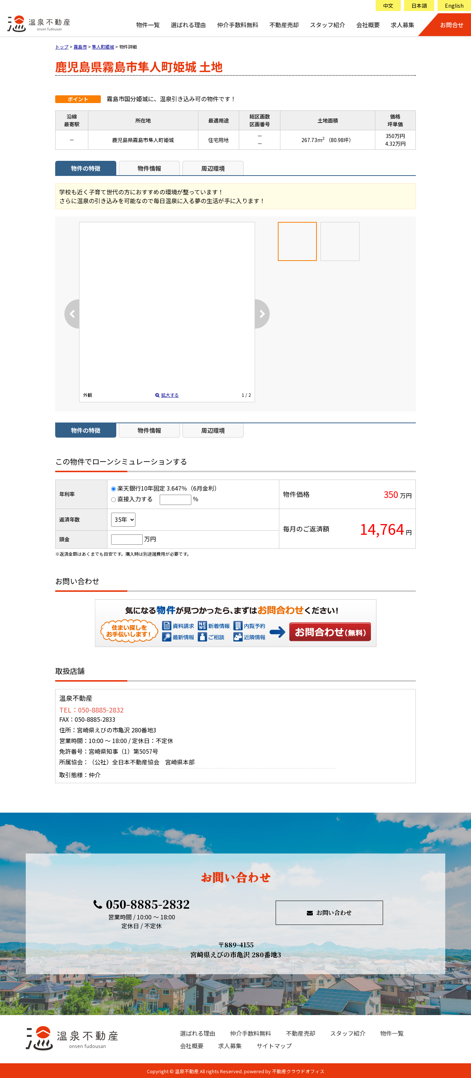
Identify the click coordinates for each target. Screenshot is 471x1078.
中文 (388, 5)
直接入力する (135, 498)
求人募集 (402, 24)
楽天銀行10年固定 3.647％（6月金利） (168, 488)
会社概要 (368, 24)
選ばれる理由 (188, 24)
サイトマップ (274, 1045)
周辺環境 (213, 168)
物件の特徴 (85, 168)
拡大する (167, 395)
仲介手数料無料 (237, 24)
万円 (150, 538)
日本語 (419, 5)
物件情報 (149, 168)
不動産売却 (284, 24)
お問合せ (452, 24)
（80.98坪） (340, 140)
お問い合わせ (330, 631)
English (454, 5)
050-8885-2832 (141, 904)
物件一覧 (148, 24)
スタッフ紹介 (327, 24)
